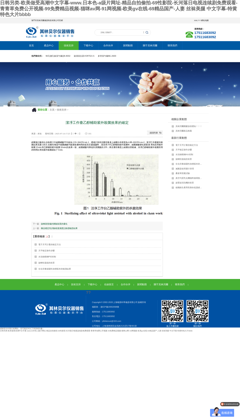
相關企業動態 (179, 119)
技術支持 (68, 45)
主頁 (52, 109)
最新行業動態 (179, 137)
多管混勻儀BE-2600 (107, 56)
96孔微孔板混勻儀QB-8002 (58, 56)
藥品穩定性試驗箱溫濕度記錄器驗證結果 (59, 228)
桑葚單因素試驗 (183, 173)
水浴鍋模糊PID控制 (47, 257)
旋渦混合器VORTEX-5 (84, 56)
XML (196, 20)
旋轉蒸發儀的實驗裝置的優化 (54, 224)
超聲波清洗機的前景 (185, 183)
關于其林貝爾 (150, 45)
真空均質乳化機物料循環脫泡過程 (190, 178)
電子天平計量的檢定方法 (49, 244)
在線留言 (109, 284)
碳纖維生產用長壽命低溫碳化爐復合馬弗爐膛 (190, 187)
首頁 (31, 45)
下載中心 (88, 45)
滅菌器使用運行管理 (185, 169)
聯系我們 (172, 45)
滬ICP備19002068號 (109, 307)
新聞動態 (128, 45)
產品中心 (49, 45)
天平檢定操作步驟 (46, 250)
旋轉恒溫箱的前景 (46, 263)
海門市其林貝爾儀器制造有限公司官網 (47, 20)
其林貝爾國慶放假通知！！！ (189, 126)
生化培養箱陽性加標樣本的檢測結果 (54, 269)
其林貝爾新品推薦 (184, 131)
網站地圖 (205, 20)
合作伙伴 (108, 45)
